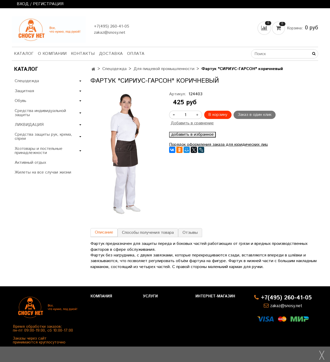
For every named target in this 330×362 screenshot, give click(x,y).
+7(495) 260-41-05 (111, 26)
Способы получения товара (148, 233)
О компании (52, 54)
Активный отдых (30, 163)
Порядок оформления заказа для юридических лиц (218, 145)
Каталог (24, 54)
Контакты (83, 54)
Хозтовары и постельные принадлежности (38, 151)
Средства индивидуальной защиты (40, 113)
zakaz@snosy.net (109, 33)
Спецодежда (114, 69)
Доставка (111, 54)
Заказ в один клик (254, 115)
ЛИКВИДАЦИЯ (29, 125)
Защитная (24, 91)
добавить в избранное (192, 134)
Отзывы (190, 233)
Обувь (20, 101)
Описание (104, 232)
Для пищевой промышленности (164, 69)
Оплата (136, 54)
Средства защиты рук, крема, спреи (43, 137)
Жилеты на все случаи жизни (43, 172)
